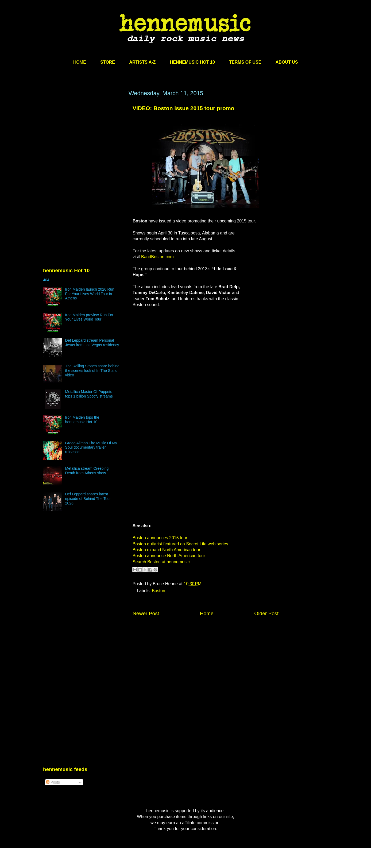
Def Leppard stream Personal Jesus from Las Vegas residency (92, 342)
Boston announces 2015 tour (160, 537)
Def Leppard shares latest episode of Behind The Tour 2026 (88, 498)
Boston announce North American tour (169, 555)
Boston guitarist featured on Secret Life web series (180, 544)
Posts (53, 782)
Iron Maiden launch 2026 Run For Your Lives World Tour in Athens (89, 293)
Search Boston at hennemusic (161, 562)
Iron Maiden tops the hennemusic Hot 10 (82, 419)
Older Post (266, 613)
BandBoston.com (157, 257)
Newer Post (146, 613)
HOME (79, 62)
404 (46, 280)
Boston (158, 590)
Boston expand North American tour (166, 550)
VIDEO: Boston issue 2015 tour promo (183, 108)
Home (207, 613)
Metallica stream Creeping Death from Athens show (87, 470)
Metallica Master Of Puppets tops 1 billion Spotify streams (89, 394)
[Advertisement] (83, 140)
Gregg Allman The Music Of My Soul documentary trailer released (91, 447)
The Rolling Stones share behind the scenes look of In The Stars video (92, 370)
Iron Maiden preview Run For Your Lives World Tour (89, 317)
